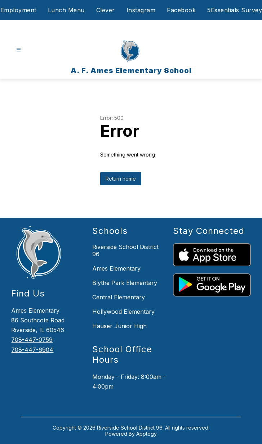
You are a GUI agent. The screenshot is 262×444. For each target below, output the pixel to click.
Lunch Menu (66, 10)
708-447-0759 (32, 339)
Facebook (181, 10)
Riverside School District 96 (125, 250)
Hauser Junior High (119, 326)
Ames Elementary (116, 268)
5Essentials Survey (234, 10)
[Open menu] (18, 50)
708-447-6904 (32, 349)
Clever (105, 10)
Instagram (141, 10)
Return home (121, 179)
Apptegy (146, 434)
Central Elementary (118, 297)
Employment (18, 10)
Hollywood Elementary (123, 311)
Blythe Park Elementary (124, 282)
